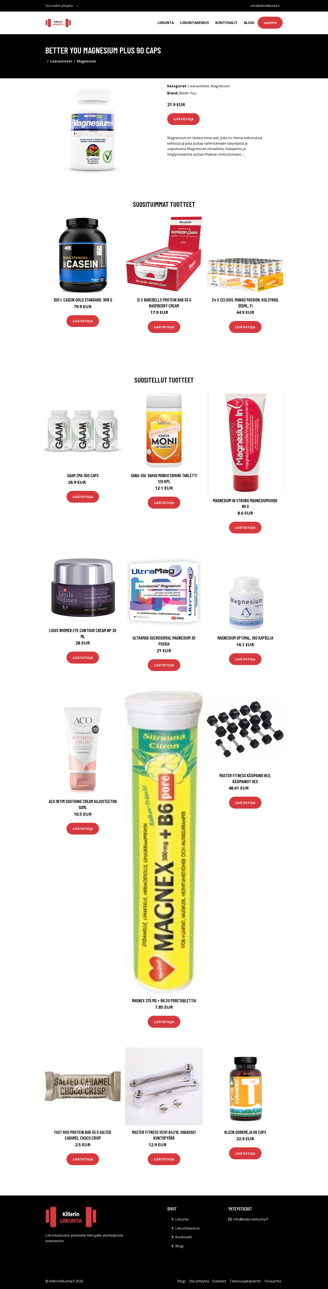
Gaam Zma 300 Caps (83, 475)
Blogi (249, 22)
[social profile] (77, 6)
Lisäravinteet (61, 61)
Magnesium (86, 61)
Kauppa (270, 23)
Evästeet (219, 1281)
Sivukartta (272, 1281)
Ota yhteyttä (199, 1281)
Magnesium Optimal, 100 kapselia (245, 637)
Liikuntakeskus (194, 22)
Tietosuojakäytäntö (245, 1281)
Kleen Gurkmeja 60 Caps (245, 1132)
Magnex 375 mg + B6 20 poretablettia (164, 1000)
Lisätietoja (183, 119)
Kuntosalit (226, 22)
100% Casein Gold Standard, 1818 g (82, 299)
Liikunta (166, 22)
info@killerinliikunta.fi (265, 6)
